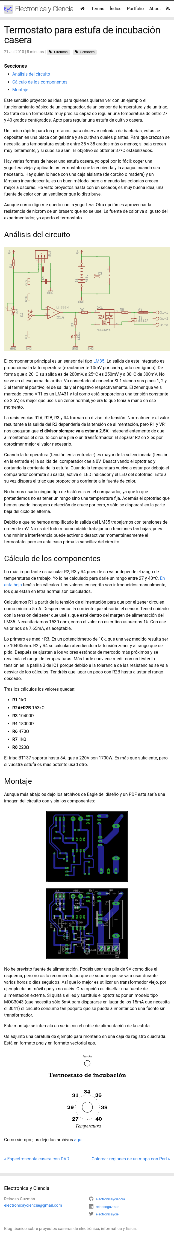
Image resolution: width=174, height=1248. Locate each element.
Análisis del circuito (31, 74)
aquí (78, 1139)
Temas (97, 8)
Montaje (20, 89)
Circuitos (61, 52)
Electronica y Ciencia (38, 9)
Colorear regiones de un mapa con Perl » (131, 1158)
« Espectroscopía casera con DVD (36, 1158)
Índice (116, 8)
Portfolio (135, 8)
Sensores (87, 52)
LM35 (99, 361)
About (155, 8)
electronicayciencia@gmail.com (33, 1205)
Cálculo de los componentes (39, 82)
